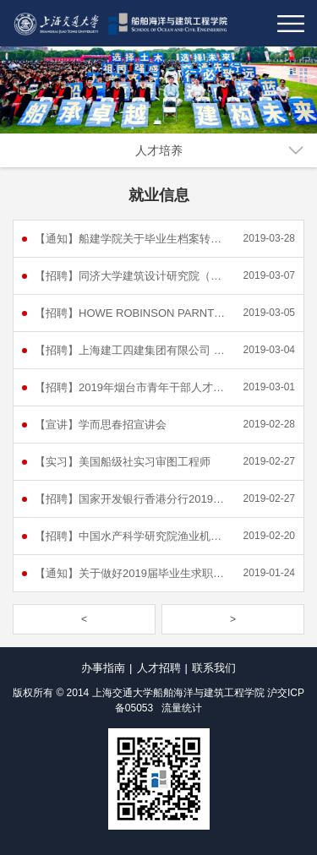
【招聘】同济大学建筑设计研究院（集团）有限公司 (131, 276)
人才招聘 (159, 668)
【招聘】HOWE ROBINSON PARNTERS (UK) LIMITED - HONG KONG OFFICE (131, 313)
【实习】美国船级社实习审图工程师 (122, 461)
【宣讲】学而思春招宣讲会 (101, 424)
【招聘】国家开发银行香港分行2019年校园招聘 (131, 499)
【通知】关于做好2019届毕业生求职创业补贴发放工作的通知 (131, 573)
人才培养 (159, 150)
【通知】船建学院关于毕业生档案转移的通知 (131, 238)
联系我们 (214, 668)
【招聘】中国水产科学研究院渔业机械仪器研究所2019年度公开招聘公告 (131, 536)
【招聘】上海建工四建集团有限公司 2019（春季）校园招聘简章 (131, 350)
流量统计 (181, 708)
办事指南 (103, 668)
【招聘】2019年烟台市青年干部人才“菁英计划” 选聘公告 (131, 387)
